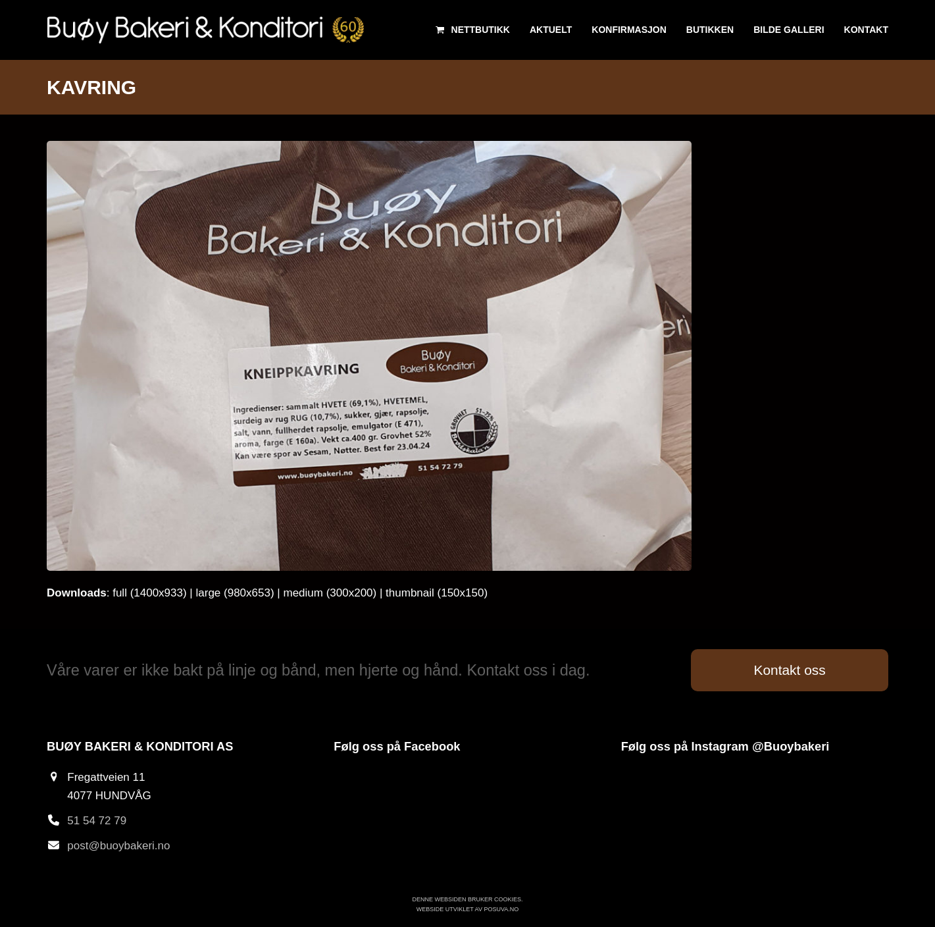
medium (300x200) (329, 593)
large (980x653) (235, 593)
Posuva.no (501, 909)
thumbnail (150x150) (437, 593)
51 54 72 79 (96, 820)
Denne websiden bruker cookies (466, 899)
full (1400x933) (149, 593)
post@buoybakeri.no (118, 845)
